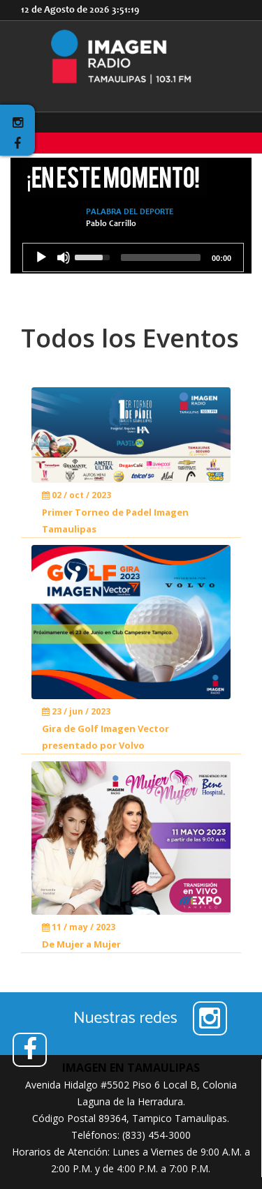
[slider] (161, 257)
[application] (133, 257)
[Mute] (64, 257)
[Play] (41, 257)
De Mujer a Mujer (81, 944)
